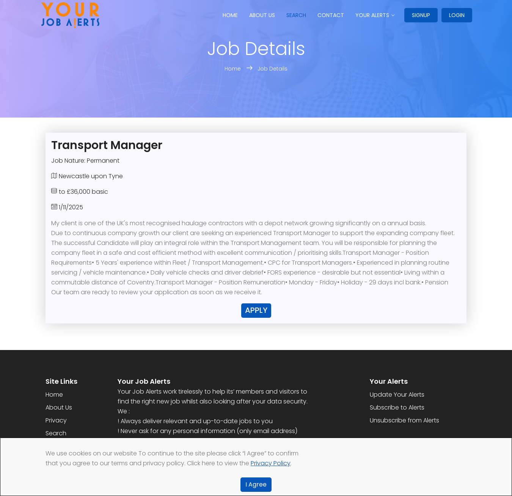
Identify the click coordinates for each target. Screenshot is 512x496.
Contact (330, 15)
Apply (256, 310)
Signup (421, 15)
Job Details (272, 68)
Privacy (56, 420)
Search (296, 15)
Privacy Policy (271, 463)
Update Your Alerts (397, 394)
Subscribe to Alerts (397, 407)
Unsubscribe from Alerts (404, 420)
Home (230, 15)
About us (262, 15)
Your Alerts (372, 15)
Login (457, 15)
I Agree (256, 484)
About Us (59, 407)
